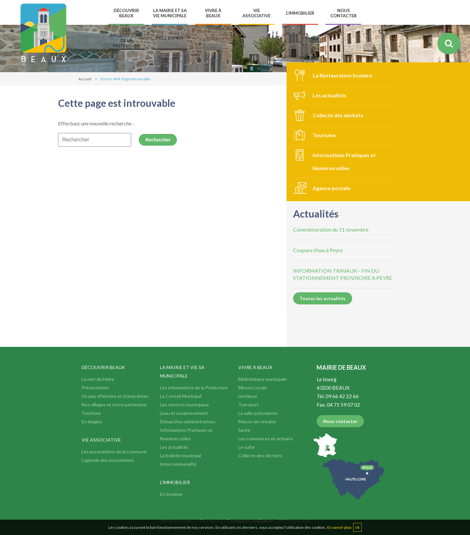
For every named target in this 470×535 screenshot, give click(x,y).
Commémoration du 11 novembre (330, 229)
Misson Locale (252, 387)
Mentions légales (178, 521)
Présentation (95, 387)
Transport (248, 404)
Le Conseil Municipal (180, 396)
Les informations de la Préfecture (194, 387)
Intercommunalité (178, 464)
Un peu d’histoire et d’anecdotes (115, 396)
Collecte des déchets (338, 115)
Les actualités (329, 95)
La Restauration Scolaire (342, 75)
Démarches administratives (187, 421)
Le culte (246, 447)
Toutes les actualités (323, 298)
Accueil (84, 78)
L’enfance (247, 396)
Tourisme (324, 135)
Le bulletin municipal (180, 455)
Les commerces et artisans (265, 438)
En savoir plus (339, 532)
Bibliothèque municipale (262, 379)
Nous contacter (340, 421)
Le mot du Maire (98, 379)
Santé (244, 430)
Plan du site (211, 521)
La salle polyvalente (258, 413)
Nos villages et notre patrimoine (114, 404)
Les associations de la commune (114, 451)
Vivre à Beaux (255, 367)
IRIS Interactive (293, 521)
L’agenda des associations (108, 460)
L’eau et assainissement (184, 413)
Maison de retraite (257, 421)
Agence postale (331, 188)
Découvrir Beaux (103, 367)
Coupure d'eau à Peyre (318, 250)
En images (92, 421)
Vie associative (101, 440)
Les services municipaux (184, 404)
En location (171, 494)
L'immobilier (175, 482)
